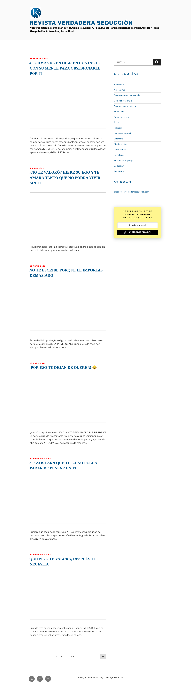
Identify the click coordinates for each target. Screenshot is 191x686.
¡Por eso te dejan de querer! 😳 (63, 367)
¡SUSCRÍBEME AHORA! (137, 232)
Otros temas (120, 149)
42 (73, 656)
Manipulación (120, 144)
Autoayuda (119, 84)
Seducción (119, 166)
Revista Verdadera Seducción (81, 23)
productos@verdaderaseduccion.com (131, 191)
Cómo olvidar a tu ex (123, 100)
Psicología (119, 155)
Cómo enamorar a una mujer (127, 95)
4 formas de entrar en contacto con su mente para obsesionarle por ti (64, 68)
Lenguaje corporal (122, 133)
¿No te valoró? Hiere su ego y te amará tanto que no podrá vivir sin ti (64, 177)
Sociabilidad (119, 171)
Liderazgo (118, 138)
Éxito (116, 122)
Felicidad (118, 128)
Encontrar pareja (122, 117)
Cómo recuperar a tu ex (125, 106)
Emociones (119, 111)
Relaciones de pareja (123, 160)
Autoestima (119, 90)
